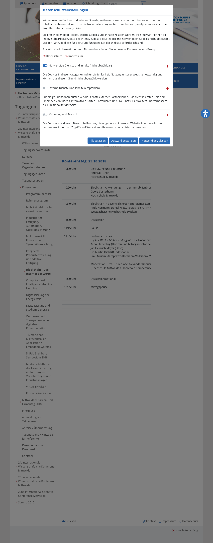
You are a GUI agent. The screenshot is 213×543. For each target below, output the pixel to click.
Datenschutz (54, 56)
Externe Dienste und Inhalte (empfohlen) (74, 88)
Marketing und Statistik (63, 114)
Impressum (75, 56)
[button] (167, 68)
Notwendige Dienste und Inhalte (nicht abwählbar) (80, 65)
